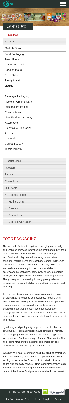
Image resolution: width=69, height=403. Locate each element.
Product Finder (17, 194)
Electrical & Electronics (18, 128)
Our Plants (11, 188)
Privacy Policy (47, 399)
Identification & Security (18, 117)
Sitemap (37, 399)
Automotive (11, 122)
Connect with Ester (20, 221)
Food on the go (13, 69)
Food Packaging (14, 54)
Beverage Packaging (17, 96)
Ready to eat (12, 80)
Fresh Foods (12, 59)
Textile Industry (13, 149)
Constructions (13, 112)
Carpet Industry (14, 143)
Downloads (19, 399)
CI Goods (10, 138)
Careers (13, 208)
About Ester (9, 399)
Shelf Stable (12, 75)
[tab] (34, 41)
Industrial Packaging (17, 106)
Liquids (9, 85)
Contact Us (11, 181)
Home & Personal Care (18, 101)
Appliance (10, 133)
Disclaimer (59, 399)
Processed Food (14, 64)
